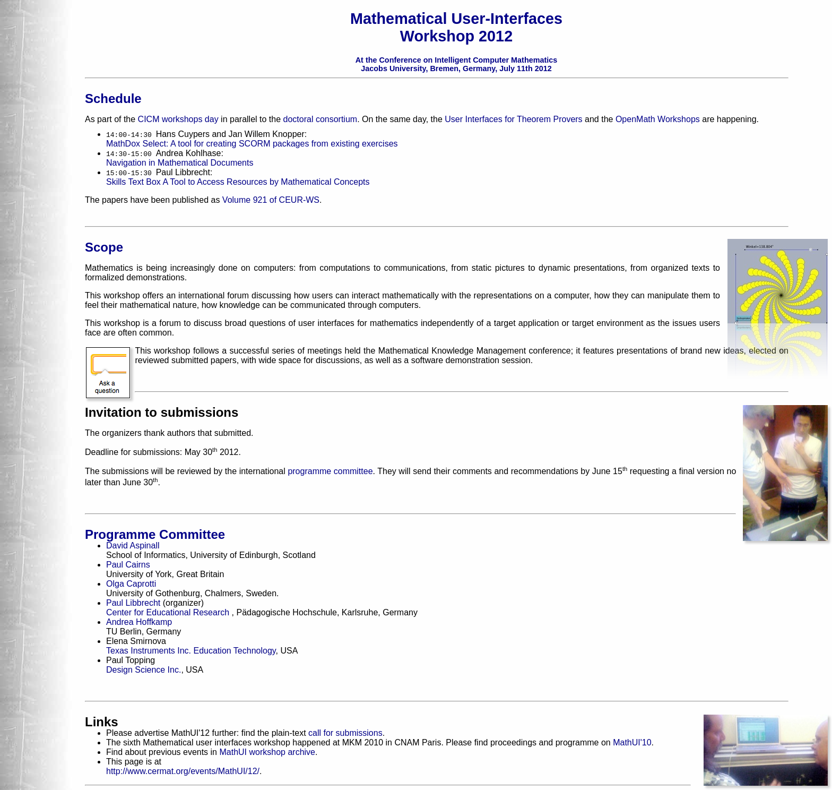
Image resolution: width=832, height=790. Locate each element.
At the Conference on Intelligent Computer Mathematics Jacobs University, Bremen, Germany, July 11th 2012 (457, 64)
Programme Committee (155, 534)
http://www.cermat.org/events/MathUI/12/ (182, 771)
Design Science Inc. (143, 669)
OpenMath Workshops (658, 119)
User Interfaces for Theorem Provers (513, 119)
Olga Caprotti (131, 583)
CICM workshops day (178, 119)
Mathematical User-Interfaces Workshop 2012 (456, 27)
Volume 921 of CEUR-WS (270, 199)
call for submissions (345, 732)
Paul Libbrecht (133, 602)
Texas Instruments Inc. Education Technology (191, 650)
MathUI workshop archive (267, 752)
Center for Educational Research (169, 612)
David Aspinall (133, 545)
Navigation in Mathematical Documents (179, 162)
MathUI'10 (632, 742)
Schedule (113, 98)
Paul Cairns (128, 564)
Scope (104, 247)
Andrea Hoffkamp (139, 621)
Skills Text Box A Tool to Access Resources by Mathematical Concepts (238, 181)
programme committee (330, 471)
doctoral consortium (320, 119)
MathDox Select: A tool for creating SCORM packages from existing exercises (252, 143)
